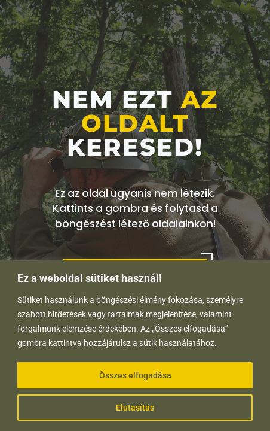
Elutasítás (135, 407)
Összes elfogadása (135, 375)
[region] (135, 345)
